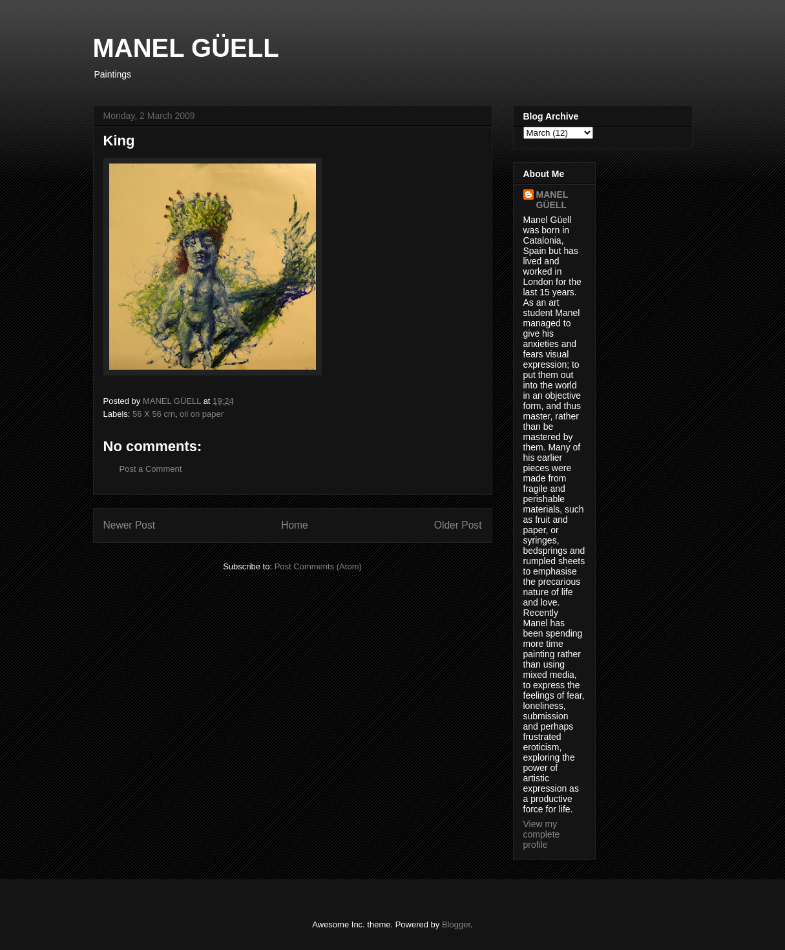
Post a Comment (151, 469)
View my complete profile (541, 834)
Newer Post (129, 525)
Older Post (458, 525)
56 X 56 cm (153, 414)
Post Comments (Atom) (318, 566)
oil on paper (202, 414)
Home (294, 525)
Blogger (456, 924)
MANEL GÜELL (186, 48)
